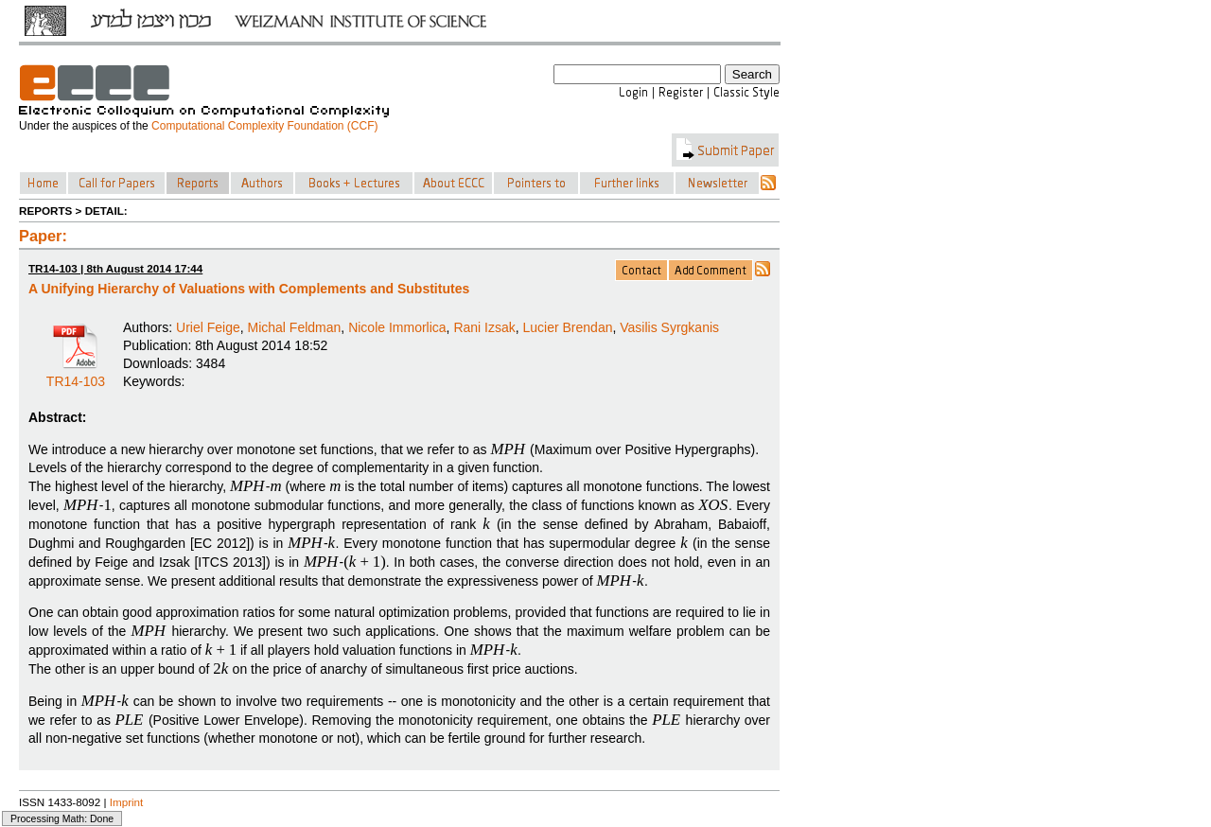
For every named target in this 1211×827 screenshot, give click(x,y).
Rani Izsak (484, 327)
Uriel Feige (208, 327)
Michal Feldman (295, 327)
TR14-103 (75, 375)
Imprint (127, 802)
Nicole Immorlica (397, 327)
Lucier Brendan (568, 327)
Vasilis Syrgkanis (669, 327)
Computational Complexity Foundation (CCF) (264, 125)
